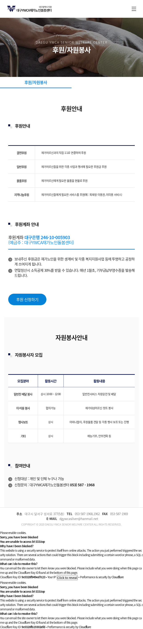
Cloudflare (117, 577)
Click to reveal (67, 577)
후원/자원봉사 (35, 82)
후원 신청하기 (27, 300)
